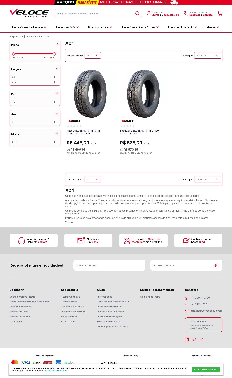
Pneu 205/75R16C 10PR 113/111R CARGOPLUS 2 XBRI (84, 132)
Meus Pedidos (69, 316)
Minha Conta (68, 321)
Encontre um (146, 239)
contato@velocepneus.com (206, 310)
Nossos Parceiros (20, 316)
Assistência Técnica (72, 306)
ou (161, 14)
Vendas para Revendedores (113, 326)
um (93, 242)
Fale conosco (104, 296)
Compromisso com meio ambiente (30, 301)
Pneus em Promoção (180, 27)
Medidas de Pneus (20, 306)
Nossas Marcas (19, 311)
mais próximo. (147, 242)
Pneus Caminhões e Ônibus (138, 27)
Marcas (211, 27)
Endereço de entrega (73, 311)
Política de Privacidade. (56, 370)
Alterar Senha (69, 301)
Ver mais (69, 222)
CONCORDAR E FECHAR (206, 369)
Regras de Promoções (109, 316)
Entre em (36, 242)
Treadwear (16, 321)
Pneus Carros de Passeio (27, 27)
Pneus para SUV (65, 27)
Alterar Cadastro (70, 296)
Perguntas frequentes (109, 306)
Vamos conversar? (37, 239)
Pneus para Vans (98, 27)
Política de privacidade (110, 311)
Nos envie (93, 239)
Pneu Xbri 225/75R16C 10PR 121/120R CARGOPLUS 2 (140, 132)
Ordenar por (187, 56)
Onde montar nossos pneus (113, 301)
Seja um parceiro (150, 296)
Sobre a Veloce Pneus (22, 296)
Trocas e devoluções (109, 321)
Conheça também (202, 239)
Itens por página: (75, 56)
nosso (198, 242)
